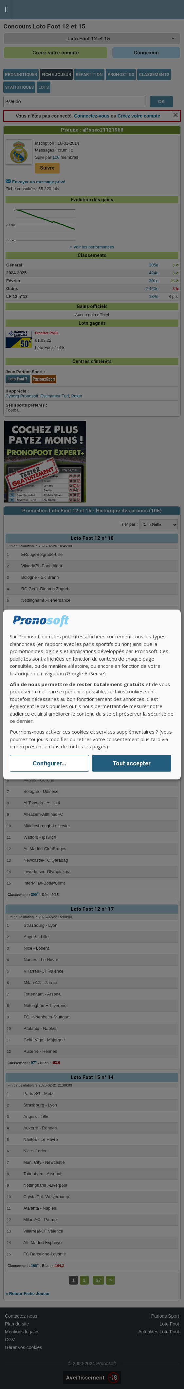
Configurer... (49, 763)
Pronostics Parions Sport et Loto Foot (42, 9)
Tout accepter (132, 763)
